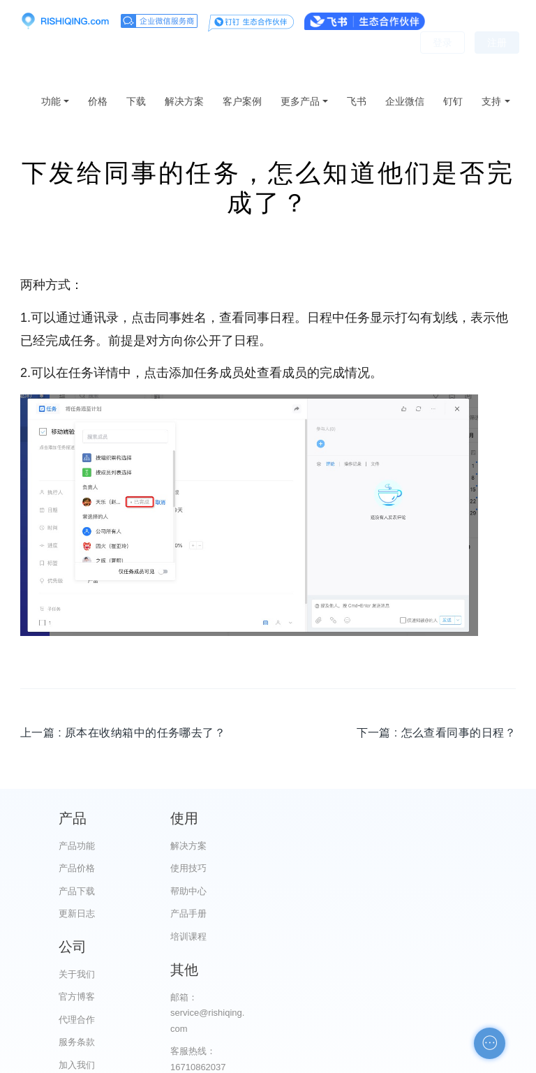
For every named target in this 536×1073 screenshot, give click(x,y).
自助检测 (470, 998)
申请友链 (470, 976)
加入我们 (338, 936)
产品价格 (77, 868)
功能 (51, 101)
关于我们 (338, 846)
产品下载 (77, 891)
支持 (491, 101)
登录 (442, 62)
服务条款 (338, 913)
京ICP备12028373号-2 (190, 1060)
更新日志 (77, 913)
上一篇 (122, 733)
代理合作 (338, 891)
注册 (497, 62)
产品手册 (208, 913)
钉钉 (453, 101)
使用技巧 (208, 868)
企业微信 (404, 101)
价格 (97, 101)
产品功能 (77, 846)
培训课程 (208, 936)
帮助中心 (208, 891)
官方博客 (338, 868)
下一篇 (436, 733)
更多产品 (300, 101)
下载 (136, 101)
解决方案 (184, 101)
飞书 (356, 101)
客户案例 (242, 101)
